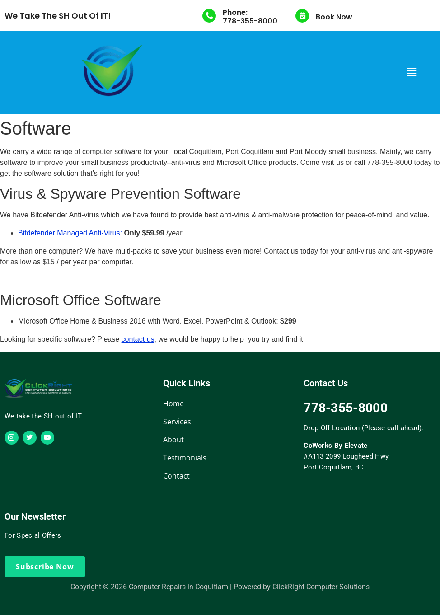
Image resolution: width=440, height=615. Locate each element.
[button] (412, 72)
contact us (138, 339)
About (173, 440)
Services (177, 422)
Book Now (334, 17)
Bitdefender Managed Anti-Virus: (70, 233)
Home (173, 403)
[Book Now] (302, 16)
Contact (176, 476)
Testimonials (184, 458)
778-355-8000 (250, 21)
